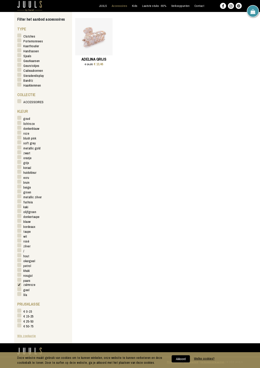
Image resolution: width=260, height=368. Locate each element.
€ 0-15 (27, 311)
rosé (26, 241)
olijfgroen (29, 212)
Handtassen (31, 51)
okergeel (29, 261)
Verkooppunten (180, 6)
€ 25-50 (28, 321)
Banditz (28, 80)
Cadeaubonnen (33, 70)
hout (26, 256)
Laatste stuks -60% (154, 6)
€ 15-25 (28, 316)
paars (26, 280)
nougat (28, 275)
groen (27, 192)
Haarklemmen (32, 85)
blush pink (29, 138)
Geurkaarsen (31, 61)
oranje (27, 158)
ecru (26, 177)
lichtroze (29, 123)
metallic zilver (32, 197)
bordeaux (29, 226)
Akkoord (181, 359)
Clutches (29, 36)
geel (26, 290)
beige (27, 187)
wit (25, 236)
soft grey (29, 143)
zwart (26, 153)
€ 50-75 (28, 326)
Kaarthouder (31, 46)
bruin (26, 182)
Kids (135, 6)
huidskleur (29, 172)
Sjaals (27, 56)
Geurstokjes (31, 65)
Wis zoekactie (26, 336)
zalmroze (29, 285)
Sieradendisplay (33, 75)
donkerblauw (31, 128)
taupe (27, 231)
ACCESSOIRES (33, 102)
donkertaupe (31, 217)
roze (26, 133)
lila (25, 295)
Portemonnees (33, 41)
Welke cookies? (204, 358)
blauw (27, 221)
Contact (199, 6)
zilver (26, 246)
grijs (26, 163)
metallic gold (32, 148)
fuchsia (28, 202)
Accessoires (119, 6)
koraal (27, 167)
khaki (26, 270)
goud (26, 118)
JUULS (103, 6)
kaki (25, 207)
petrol (27, 266)
